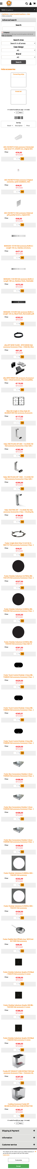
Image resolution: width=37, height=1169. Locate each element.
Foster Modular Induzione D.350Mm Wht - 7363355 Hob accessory (18, 907)
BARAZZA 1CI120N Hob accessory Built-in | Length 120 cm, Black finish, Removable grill (18, 313)
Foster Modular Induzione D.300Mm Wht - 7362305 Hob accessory (18, 874)
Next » (20, 112)
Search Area (18, 40)
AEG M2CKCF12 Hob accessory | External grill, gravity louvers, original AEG (18, 214)
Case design (19, 47)
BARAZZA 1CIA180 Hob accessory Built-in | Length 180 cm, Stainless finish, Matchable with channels (18, 281)
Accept (18, 1166)
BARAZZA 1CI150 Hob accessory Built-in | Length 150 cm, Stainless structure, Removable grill (18, 248)
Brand (18, 54)
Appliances (9, 34)
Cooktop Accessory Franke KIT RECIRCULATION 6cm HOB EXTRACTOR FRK (18, 1106)
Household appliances (7, 10)
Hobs (30, 34)
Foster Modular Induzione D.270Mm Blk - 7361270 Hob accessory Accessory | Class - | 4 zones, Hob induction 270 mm (18, 578)
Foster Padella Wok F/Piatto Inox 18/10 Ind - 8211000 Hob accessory (18, 940)
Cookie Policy (6, 1155)
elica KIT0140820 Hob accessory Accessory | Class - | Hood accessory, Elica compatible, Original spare (18, 380)
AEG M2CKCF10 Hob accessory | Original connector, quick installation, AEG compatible (18, 182)
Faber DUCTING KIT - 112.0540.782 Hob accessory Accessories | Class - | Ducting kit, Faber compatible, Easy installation (18, 512)
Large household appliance (20, 34)
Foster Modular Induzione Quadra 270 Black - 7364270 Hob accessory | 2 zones (18, 973)
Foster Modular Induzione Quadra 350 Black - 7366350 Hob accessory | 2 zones (18, 1039)
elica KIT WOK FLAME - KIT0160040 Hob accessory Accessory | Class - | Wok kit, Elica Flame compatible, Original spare (18, 347)
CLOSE (35, 1151)
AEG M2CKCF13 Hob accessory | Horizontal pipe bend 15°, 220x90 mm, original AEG (18, 148)
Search (18, 25)
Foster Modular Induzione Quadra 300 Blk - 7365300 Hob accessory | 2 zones (18, 1006)
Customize (18, 1160)
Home (3, 34)
